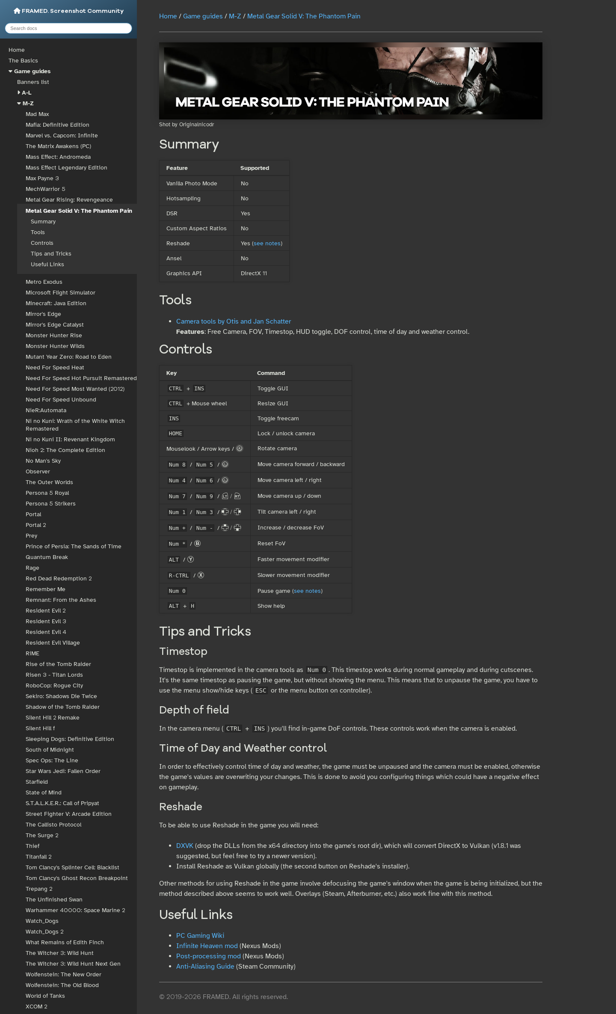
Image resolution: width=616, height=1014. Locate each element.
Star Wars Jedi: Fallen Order (63, 771)
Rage (32, 567)
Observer (38, 471)
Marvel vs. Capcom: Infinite (62, 135)
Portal (33, 514)
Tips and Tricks (51, 253)
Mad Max (37, 114)
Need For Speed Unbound (61, 399)
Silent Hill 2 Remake (53, 717)
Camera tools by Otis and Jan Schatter (233, 321)
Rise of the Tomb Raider (58, 664)
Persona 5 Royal (47, 493)
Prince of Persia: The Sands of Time (73, 546)
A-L (27, 92)
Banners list (33, 82)
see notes (267, 243)
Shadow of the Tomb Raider (63, 707)
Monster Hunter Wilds (55, 346)
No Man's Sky (43, 460)
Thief (32, 846)
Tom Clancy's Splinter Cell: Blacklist (72, 867)
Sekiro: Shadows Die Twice (61, 696)
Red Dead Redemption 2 (59, 578)
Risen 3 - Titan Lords (54, 674)
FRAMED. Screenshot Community (69, 11)
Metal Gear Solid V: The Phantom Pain (79, 210)
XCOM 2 (36, 1006)
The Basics (23, 60)
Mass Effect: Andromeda (58, 157)
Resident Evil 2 (45, 610)
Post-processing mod (208, 956)
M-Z (28, 103)
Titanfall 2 (38, 856)
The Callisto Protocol (53, 824)
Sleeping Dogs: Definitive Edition (70, 739)
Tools (38, 232)
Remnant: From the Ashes (61, 600)
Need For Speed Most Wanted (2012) (75, 389)
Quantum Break (47, 557)
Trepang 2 (39, 888)
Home (17, 50)
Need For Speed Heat (55, 367)
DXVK (184, 846)
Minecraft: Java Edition (56, 303)
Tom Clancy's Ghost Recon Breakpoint (77, 878)
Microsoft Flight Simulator (60, 292)
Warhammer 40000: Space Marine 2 (75, 910)
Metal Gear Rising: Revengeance (69, 199)
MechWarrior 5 (45, 189)
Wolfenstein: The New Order (63, 974)
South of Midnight (50, 749)
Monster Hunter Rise (54, 335)
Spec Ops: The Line (52, 760)
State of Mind (44, 792)
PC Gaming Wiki (200, 935)
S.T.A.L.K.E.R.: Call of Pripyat (62, 803)
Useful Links (47, 264)
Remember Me (45, 589)
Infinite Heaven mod (207, 946)
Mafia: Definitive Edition (57, 124)
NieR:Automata (46, 410)
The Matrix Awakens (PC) (58, 146)
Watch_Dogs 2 (44, 931)
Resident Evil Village (53, 642)
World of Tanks (45, 995)
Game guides (32, 71)
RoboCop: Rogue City (54, 685)
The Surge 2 (42, 835)
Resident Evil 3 (46, 621)
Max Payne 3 (42, 178)
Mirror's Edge (43, 314)
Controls (42, 243)
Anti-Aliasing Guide (205, 966)
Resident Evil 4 (46, 632)
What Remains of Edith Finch (65, 942)
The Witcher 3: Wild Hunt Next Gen (73, 963)
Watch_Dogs (42, 921)
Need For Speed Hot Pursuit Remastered (81, 378)
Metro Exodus (44, 281)
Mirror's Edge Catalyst (55, 324)
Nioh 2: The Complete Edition (65, 450)
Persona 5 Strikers (51, 503)
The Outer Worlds (49, 482)
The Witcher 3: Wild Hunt (60, 953)
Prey (31, 535)
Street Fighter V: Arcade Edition (69, 814)
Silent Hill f (40, 728)
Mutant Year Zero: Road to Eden (69, 356)
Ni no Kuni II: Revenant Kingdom (70, 439)
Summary (43, 221)
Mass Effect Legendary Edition (66, 167)
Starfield (37, 781)
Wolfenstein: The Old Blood (62, 985)
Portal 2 (36, 525)
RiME (32, 653)
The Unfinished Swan (54, 899)
